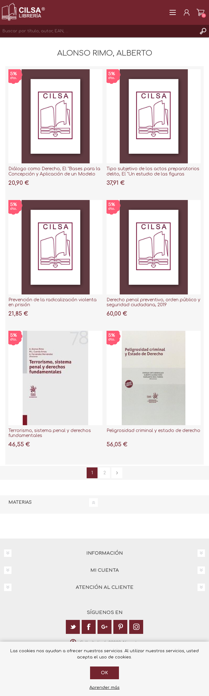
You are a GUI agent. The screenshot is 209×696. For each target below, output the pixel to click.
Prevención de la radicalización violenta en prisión (52, 302)
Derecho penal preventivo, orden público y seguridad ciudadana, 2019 (153, 302)
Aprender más (104, 687)
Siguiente (116, 472)
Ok (104, 673)
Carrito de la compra (200, 12)
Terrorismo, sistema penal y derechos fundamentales (49, 433)
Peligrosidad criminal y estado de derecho (153, 430)
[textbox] (98, 31)
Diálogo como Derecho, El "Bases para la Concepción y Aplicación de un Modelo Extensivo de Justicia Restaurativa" (54, 174)
